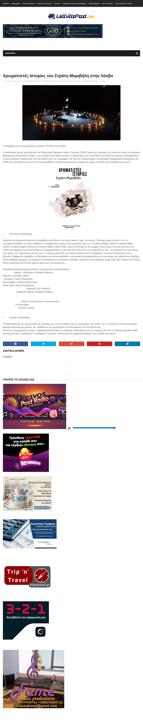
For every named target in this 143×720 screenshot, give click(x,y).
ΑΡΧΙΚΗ (6, 4)
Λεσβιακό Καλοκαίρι (90, 81)
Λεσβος (102, 81)
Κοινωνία (76, 81)
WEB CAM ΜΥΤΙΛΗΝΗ (123, 4)
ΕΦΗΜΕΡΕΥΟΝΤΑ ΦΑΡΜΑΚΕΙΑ (74, 4)
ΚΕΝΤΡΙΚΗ (10, 53)
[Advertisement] (39, 42)
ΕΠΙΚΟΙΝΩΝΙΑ (94, 4)
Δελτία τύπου (36, 81)
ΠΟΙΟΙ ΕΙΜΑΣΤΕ (29, 4)
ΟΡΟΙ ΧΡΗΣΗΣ (107, 4)
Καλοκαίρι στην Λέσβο (63, 81)
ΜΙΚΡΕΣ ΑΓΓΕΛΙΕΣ (44, 4)
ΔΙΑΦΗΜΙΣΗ (15, 4)
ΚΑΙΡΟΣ (57, 4)
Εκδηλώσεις (47, 81)
